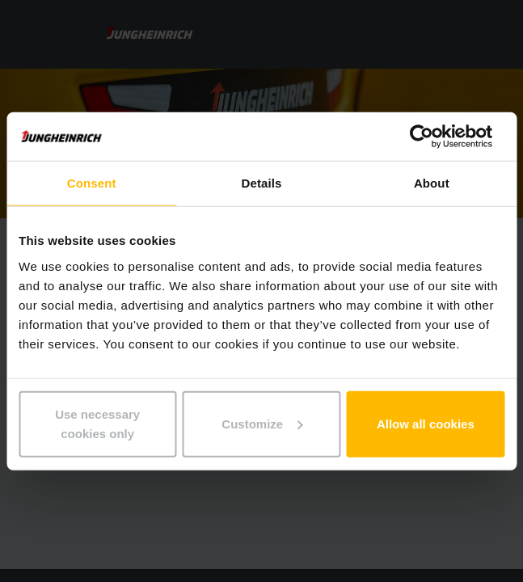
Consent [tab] (91, 183)
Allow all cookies (425, 423)
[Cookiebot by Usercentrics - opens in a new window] (433, 136)
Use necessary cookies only (97, 423)
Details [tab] (262, 183)
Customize (261, 423)
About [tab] (431, 183)
